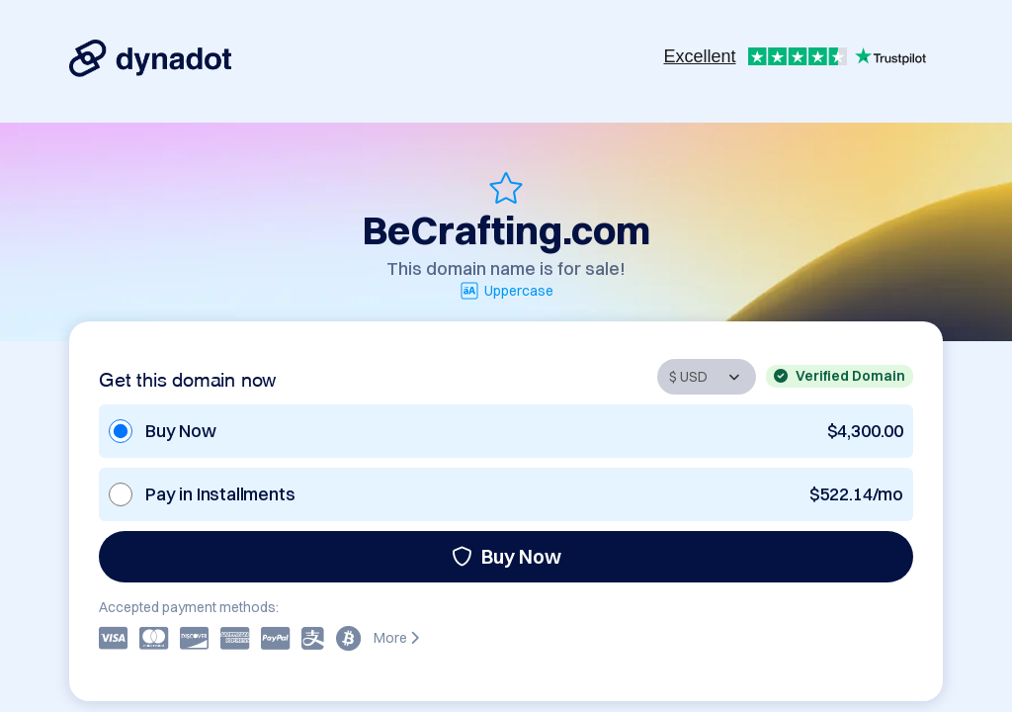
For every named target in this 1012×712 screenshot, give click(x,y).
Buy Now (506, 556)
